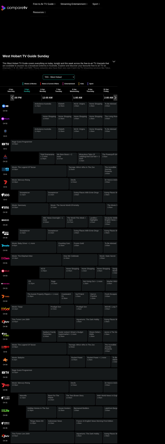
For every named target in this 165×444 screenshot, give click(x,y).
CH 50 (5, 108)
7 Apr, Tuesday (58, 90)
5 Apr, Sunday (27, 90)
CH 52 (5, 120)
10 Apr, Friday (106, 90)
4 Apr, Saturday (11, 90)
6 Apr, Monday (43, 90)
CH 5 (5, 133)
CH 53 (5, 272)
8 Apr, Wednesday (74, 90)
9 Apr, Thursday (90, 90)
